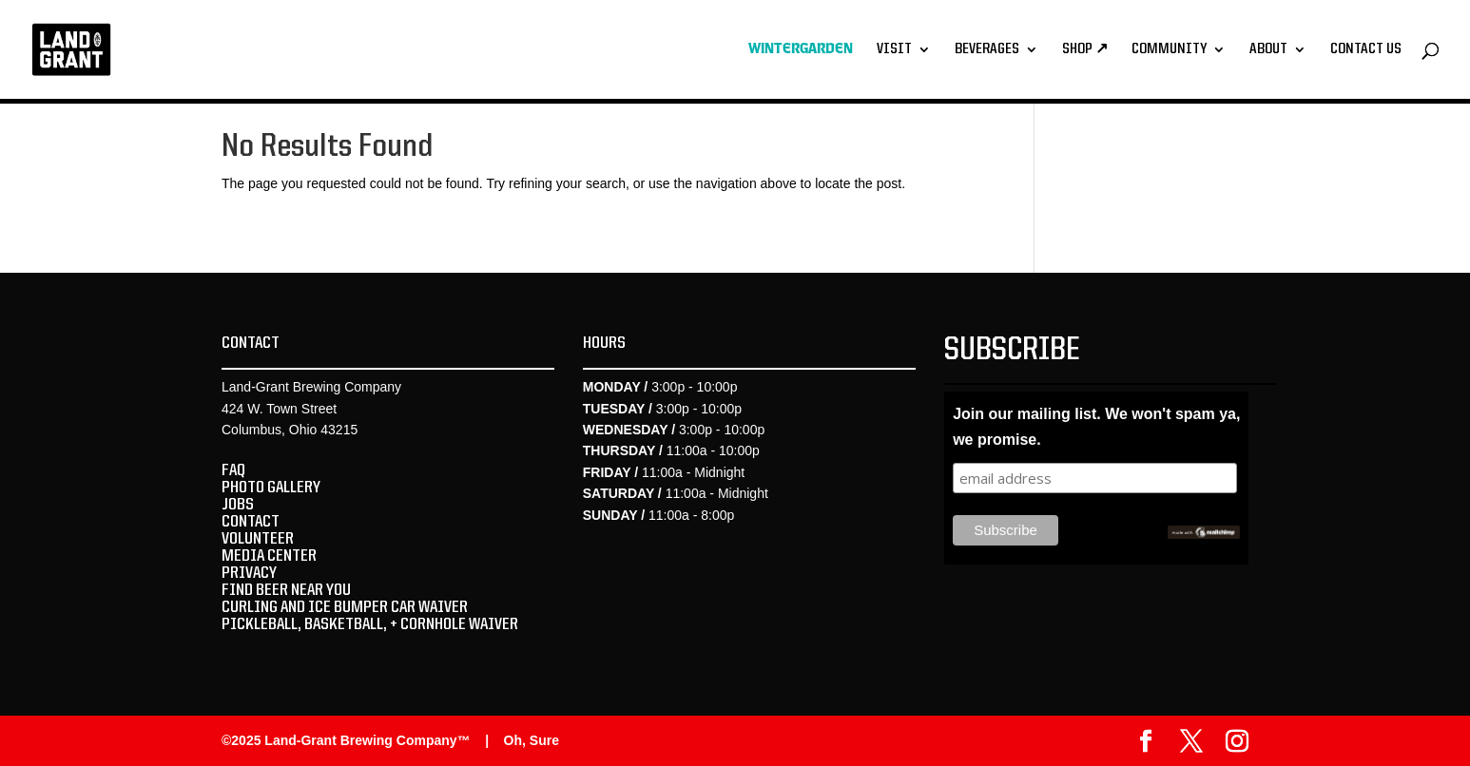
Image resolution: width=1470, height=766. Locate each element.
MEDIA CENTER (269, 556)
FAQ (233, 470)
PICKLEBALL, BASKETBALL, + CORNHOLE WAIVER (370, 624)
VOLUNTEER (258, 538)
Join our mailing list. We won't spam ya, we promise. (1096, 427)
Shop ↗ (1085, 50)
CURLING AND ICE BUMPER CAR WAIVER (345, 607)
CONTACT (251, 521)
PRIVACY (249, 573)
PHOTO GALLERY (271, 487)
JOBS (238, 504)
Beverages (987, 50)
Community (1169, 50)
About (1268, 50)
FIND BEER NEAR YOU (286, 590)
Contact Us (1366, 50)
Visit (894, 50)
